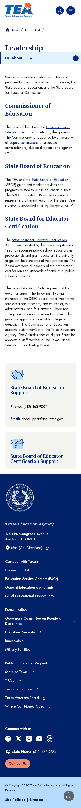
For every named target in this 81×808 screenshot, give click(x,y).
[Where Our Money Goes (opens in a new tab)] (28, 706)
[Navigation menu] (70, 10)
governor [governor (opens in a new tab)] (62, 205)
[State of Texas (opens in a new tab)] (19, 672)
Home (14, 30)
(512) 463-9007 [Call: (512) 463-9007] (35, 406)
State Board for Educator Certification (39, 240)
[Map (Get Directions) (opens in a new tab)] (27, 547)
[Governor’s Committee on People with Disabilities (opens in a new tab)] (40, 621)
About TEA (32, 30)
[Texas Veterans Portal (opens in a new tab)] (25, 697)
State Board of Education (49, 179)
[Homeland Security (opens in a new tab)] (23, 632)
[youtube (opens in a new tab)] (39, 738)
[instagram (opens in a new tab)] (29, 738)
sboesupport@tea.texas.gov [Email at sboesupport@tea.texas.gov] (42, 418)
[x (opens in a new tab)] (19, 738)
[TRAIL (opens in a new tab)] (13, 680)
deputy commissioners (25, 142)
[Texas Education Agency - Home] (19, 10)
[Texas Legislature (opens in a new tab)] (22, 689)
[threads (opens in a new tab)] (50, 738)
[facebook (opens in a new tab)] (8, 738)
